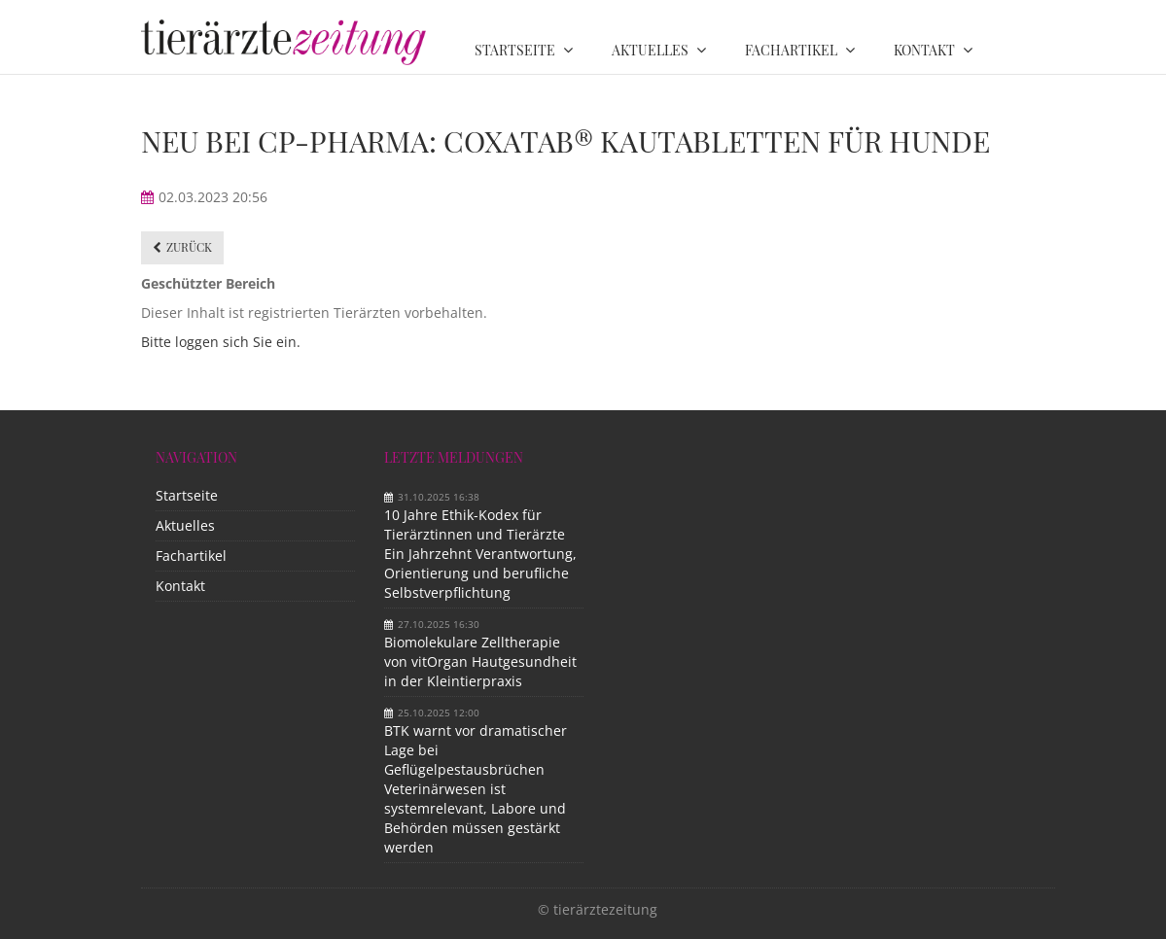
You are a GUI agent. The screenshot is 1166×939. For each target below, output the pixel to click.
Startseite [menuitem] (515, 50)
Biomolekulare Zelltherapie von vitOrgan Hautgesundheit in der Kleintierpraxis (480, 661)
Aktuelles (185, 525)
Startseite (187, 495)
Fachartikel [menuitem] (791, 50)
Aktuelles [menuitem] (650, 50)
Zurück (189, 247)
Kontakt (180, 585)
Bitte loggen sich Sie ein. (220, 341)
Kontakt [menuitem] (924, 50)
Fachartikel (191, 555)
